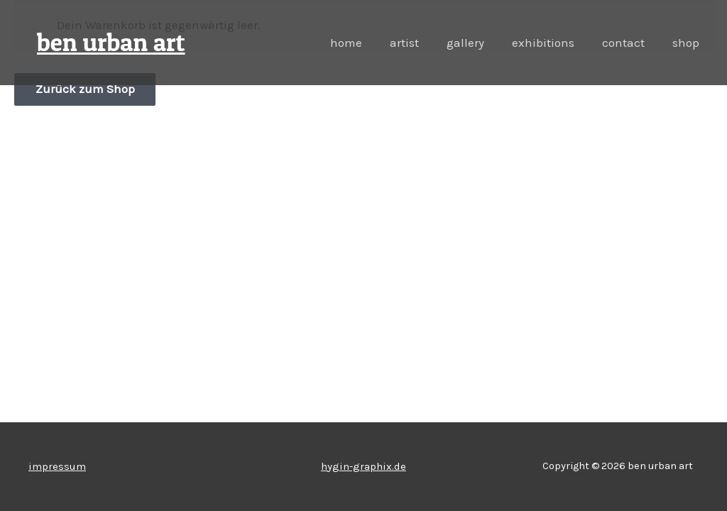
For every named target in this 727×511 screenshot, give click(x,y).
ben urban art (111, 42)
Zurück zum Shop (85, 89)
